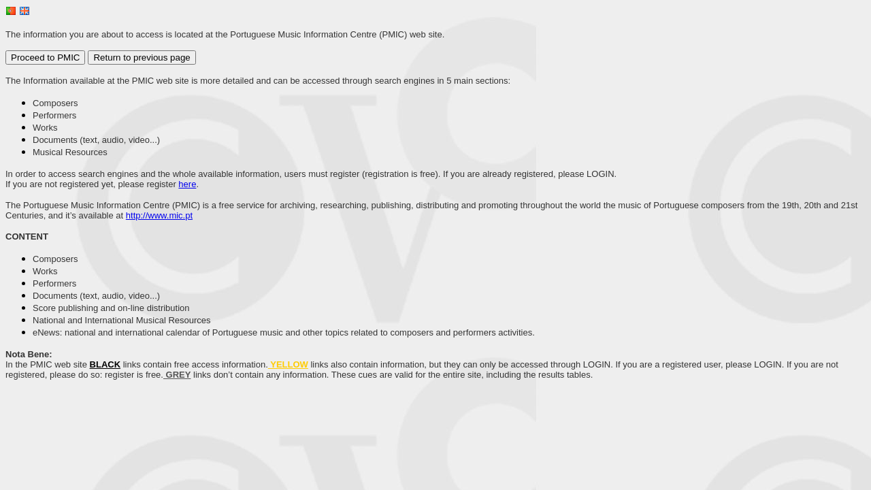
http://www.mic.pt (159, 215)
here (187, 184)
